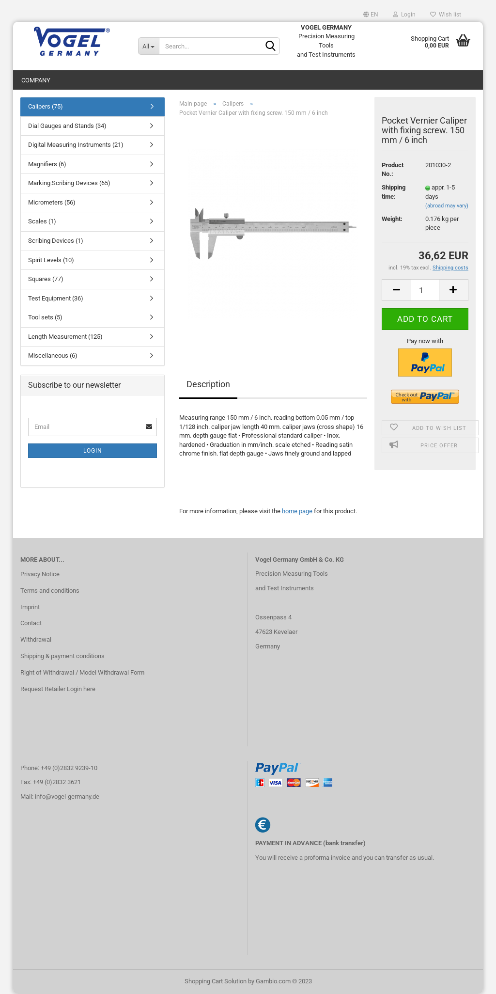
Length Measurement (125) (65, 336)
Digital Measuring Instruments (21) (76, 144)
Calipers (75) (45, 106)
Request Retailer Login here (57, 689)
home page (297, 511)
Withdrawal (35, 639)
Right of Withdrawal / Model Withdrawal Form (82, 672)
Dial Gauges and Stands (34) (67, 125)
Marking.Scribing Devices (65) (69, 183)
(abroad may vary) (446, 206)
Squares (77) (45, 279)
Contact (31, 623)
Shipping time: (393, 192)
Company (35, 80)
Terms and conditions (49, 590)
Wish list (445, 14)
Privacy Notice (40, 574)
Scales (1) (42, 221)
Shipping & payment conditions (62, 656)
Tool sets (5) (45, 317)
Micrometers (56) (52, 202)
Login (404, 14)
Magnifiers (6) (47, 164)
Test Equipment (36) (55, 298)
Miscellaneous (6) (53, 355)
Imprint (30, 607)
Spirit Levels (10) (51, 260)
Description (208, 384)
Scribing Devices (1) (55, 240)
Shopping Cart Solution (216, 981)
